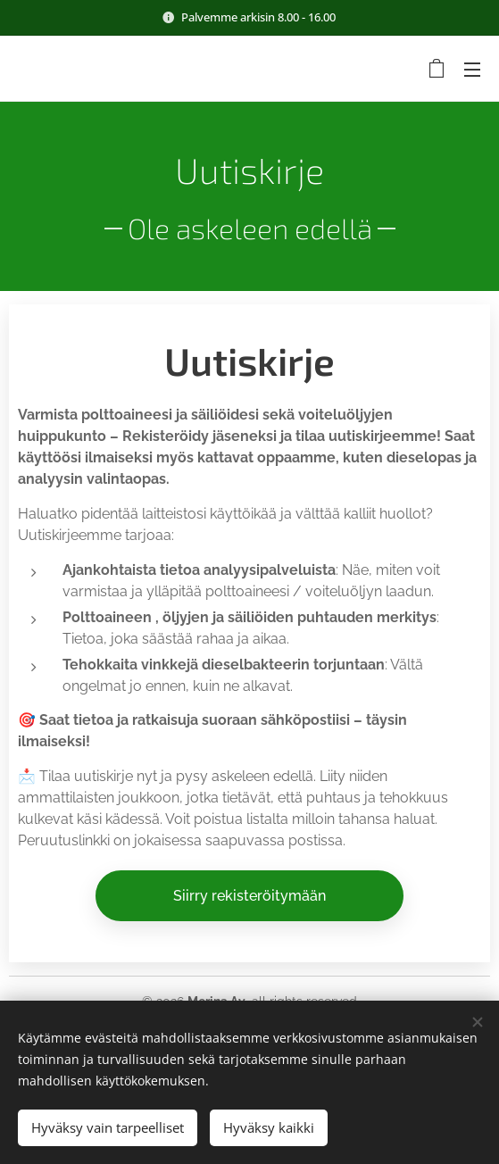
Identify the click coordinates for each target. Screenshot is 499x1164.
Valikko (472, 70)
